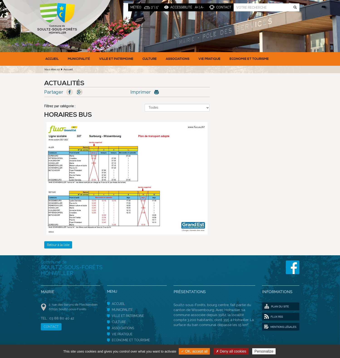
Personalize (264, 351)
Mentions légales (280, 327)
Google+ (79, 92)
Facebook (69, 92)
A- (202, 7)
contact (223, 7)
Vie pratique (209, 59)
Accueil (52, 59)
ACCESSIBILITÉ (181, 7)
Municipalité (79, 59)
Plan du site (276, 306)
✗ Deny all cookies (231, 351)
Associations (177, 59)
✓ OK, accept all (194, 351)
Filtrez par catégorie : (59, 106)
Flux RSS (273, 316)
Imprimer (140, 92)
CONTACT (51, 327)
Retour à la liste (58, 245)
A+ (196, 7)
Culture (149, 59)
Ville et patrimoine (116, 59)
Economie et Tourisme (249, 59)
